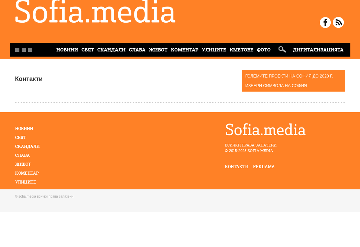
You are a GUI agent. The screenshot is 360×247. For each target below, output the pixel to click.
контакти (236, 166)
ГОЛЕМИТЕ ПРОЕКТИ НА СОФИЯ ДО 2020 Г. (289, 76)
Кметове (241, 49)
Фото (264, 49)
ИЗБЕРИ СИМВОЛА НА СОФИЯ (276, 85)
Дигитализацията (318, 49)
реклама (264, 166)
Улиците (214, 49)
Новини (24, 128)
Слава (137, 49)
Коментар (184, 49)
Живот (158, 49)
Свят (87, 49)
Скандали (111, 49)
